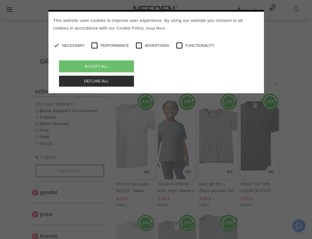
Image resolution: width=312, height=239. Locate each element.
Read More (155, 28)
